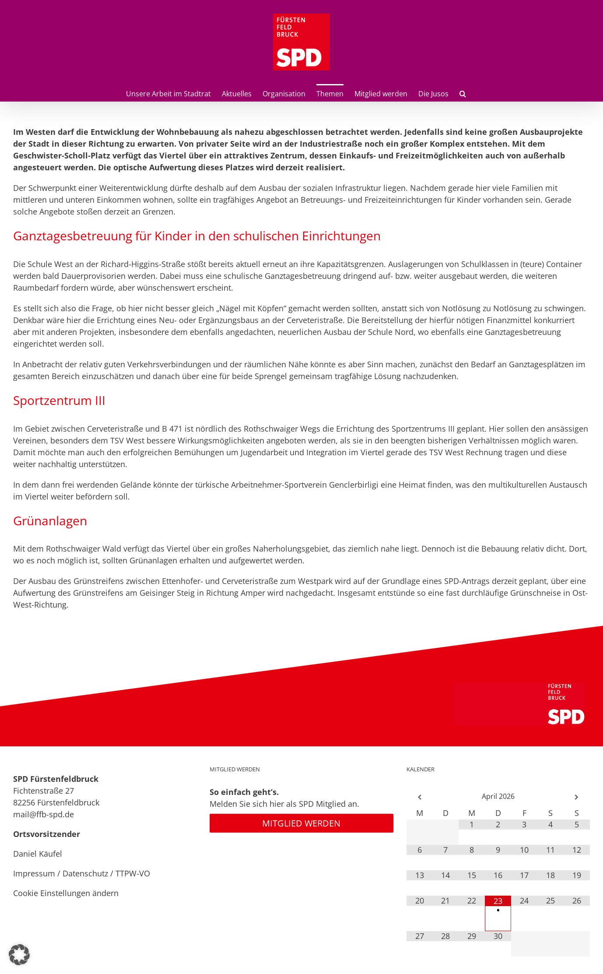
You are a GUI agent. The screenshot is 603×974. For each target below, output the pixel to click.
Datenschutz (85, 873)
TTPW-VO (133, 873)
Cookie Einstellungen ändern (66, 893)
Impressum (34, 873)
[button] (462, 93)
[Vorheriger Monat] (420, 797)
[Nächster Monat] (577, 797)
